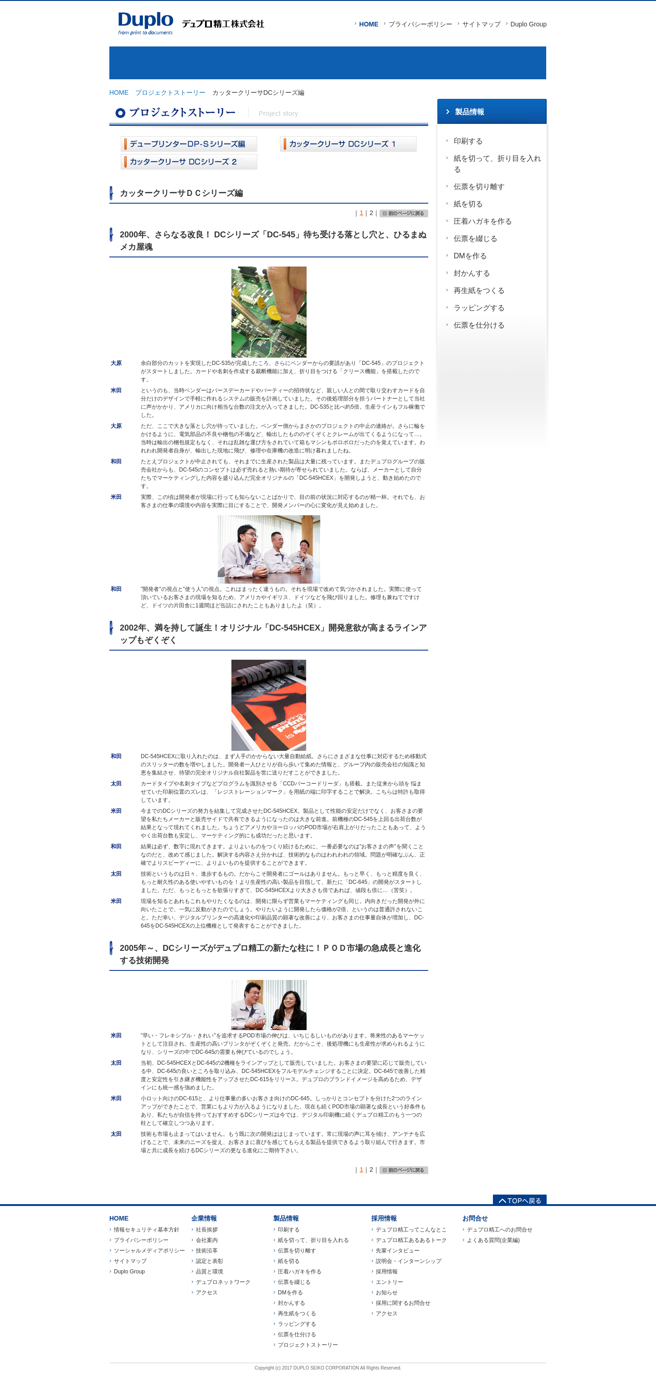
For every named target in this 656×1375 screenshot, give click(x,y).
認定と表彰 (209, 1261)
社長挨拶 (207, 1229)
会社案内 (207, 1240)
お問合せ (492, 62)
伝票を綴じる (475, 238)
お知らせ (387, 1292)
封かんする (472, 273)
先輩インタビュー (398, 1250)
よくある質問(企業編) (493, 1240)
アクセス (207, 1292)
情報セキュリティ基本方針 (146, 1229)
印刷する (468, 141)
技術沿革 (207, 1250)
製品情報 (274, 62)
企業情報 (164, 62)
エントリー (389, 1282)
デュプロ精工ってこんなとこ (411, 1229)
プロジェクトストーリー (170, 92)
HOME (369, 24)
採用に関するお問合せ (403, 1303)
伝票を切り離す (479, 186)
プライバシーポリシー (420, 24)
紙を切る (468, 204)
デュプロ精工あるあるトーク (411, 1240)
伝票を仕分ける (479, 325)
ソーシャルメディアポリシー (149, 1250)
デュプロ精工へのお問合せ (500, 1229)
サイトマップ (481, 24)
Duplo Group (529, 24)
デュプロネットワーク (223, 1282)
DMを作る (470, 256)
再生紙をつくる (479, 290)
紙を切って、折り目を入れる (497, 163)
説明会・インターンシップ (408, 1261)
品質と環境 (209, 1271)
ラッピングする (479, 308)
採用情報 (383, 62)
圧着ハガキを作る (483, 221)
